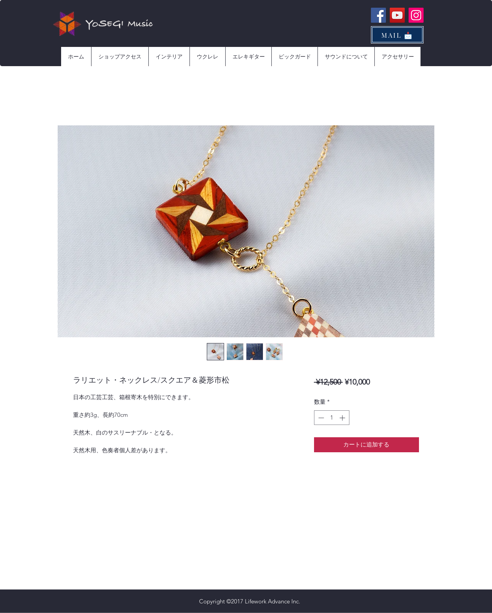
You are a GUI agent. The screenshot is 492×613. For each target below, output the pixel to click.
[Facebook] (378, 15)
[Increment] (343, 418)
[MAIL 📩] (397, 34)
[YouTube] (397, 15)
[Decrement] (320, 418)
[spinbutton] (331, 418)
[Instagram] (416, 15)
